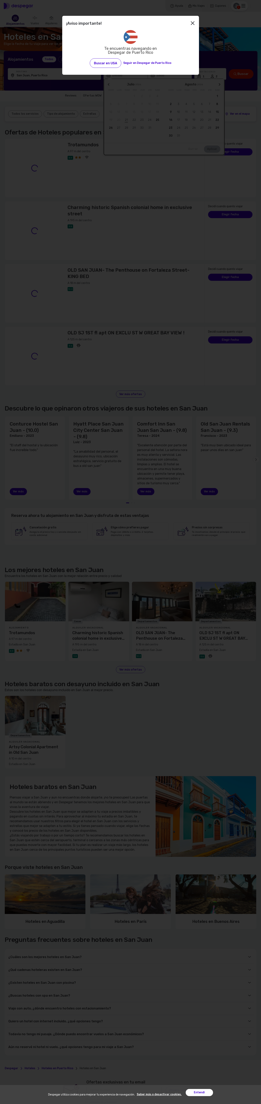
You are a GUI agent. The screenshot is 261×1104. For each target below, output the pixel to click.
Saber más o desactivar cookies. (159, 1094)
